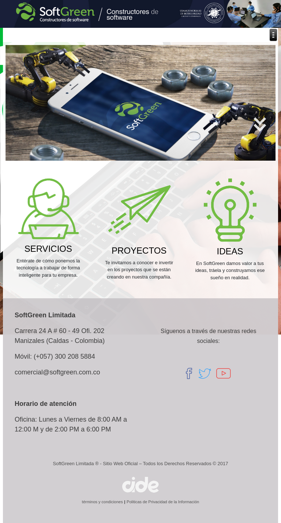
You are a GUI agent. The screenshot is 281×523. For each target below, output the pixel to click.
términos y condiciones (102, 502)
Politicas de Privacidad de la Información (163, 502)
